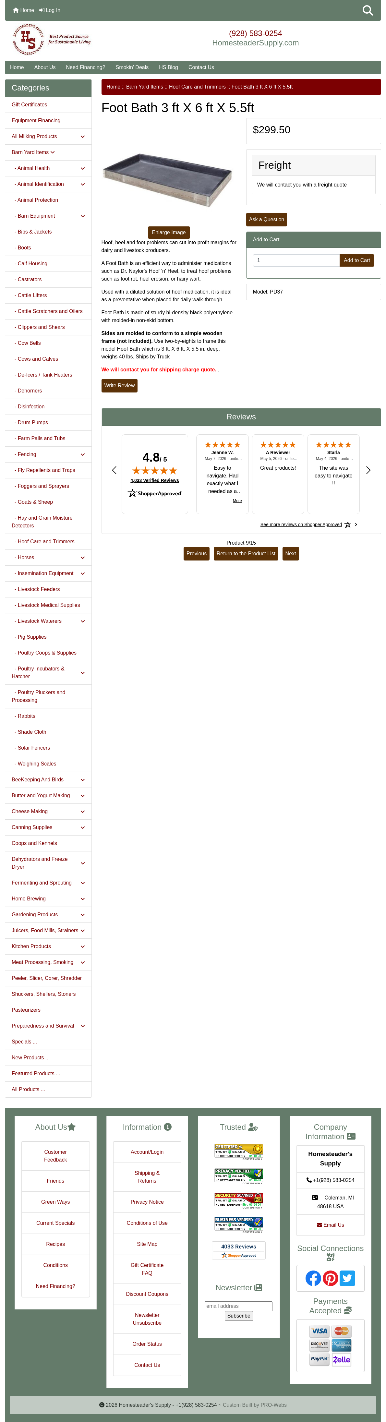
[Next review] (368, 470)
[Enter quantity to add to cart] (296, 260)
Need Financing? (85, 67)
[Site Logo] (68, 39)
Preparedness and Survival (48, 1026)
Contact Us (201, 67)
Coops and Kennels (34, 843)
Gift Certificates (29, 104)
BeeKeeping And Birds (48, 779)
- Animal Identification (48, 184)
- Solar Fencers (31, 748)
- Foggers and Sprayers (40, 486)
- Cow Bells (26, 343)
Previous (197, 553)
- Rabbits (23, 716)
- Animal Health (48, 168)
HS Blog (168, 67)
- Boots (21, 247)
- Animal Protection (35, 200)
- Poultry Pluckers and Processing (38, 696)
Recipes (55, 1244)
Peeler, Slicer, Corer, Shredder (47, 978)
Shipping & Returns (147, 1177)
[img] (154, 470)
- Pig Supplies (29, 637)
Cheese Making (48, 811)
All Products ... (28, 1089)
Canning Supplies (48, 827)
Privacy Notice (147, 1202)
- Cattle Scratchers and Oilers (47, 311)
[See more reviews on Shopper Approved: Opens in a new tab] (301, 524)
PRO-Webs (273, 1405)
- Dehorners (27, 390)
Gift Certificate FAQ (147, 1269)
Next (290, 553)
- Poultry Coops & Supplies (44, 653)
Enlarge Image (169, 232)
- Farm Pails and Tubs (38, 438)
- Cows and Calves (35, 359)
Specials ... (24, 1041)
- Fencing (48, 454)
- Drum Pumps (30, 422)
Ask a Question (266, 219)
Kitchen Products (48, 946)
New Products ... (31, 1057)
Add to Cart (357, 260)
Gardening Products (48, 914)
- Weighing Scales (34, 763)
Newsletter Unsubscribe (147, 1319)
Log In (49, 10)
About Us (45, 67)
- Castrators (27, 279)
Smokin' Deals (132, 67)
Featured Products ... (36, 1073)
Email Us (330, 1225)
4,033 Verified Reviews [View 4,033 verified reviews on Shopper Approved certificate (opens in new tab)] (154, 480)
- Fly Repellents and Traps (43, 470)
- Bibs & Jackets (32, 232)
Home (23, 10)
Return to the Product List (246, 553)
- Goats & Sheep (32, 502)
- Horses (48, 557)
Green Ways (55, 1202)
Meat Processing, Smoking (48, 962)
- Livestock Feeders (36, 589)
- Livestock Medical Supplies (46, 605)
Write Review (119, 385)
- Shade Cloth (29, 732)
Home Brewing (48, 898)
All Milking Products (48, 136)
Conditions (55, 1265)
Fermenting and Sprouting (48, 883)
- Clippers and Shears (38, 327)
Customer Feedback (55, 1156)
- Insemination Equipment (48, 573)
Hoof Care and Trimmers (197, 87)
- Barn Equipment (48, 216)
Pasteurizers (26, 1010)
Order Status (147, 1344)
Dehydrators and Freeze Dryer (48, 863)
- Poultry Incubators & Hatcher (48, 672)
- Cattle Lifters (29, 295)
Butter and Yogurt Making (48, 795)
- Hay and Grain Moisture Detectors (42, 521)
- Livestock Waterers (48, 621)
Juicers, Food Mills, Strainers (48, 930)
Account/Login (147, 1152)
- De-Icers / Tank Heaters (42, 375)
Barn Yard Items (144, 87)
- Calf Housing (29, 263)
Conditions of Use (147, 1223)
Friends (55, 1181)
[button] (368, 10)
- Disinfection (28, 406)
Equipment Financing (36, 120)
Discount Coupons (147, 1294)
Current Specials (55, 1223)
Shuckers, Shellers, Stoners (44, 994)
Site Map (147, 1244)
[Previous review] (114, 470)
